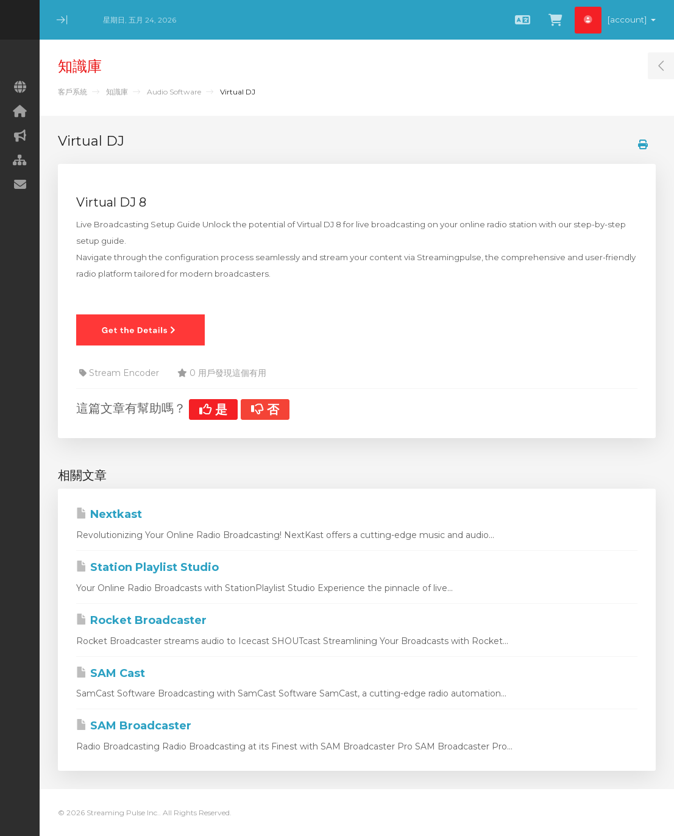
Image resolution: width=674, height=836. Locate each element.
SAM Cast (110, 673)
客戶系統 (72, 91)
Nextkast (109, 514)
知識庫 (117, 91)
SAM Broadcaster (133, 725)
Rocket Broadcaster (141, 620)
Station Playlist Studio (147, 567)
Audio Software (174, 91)
